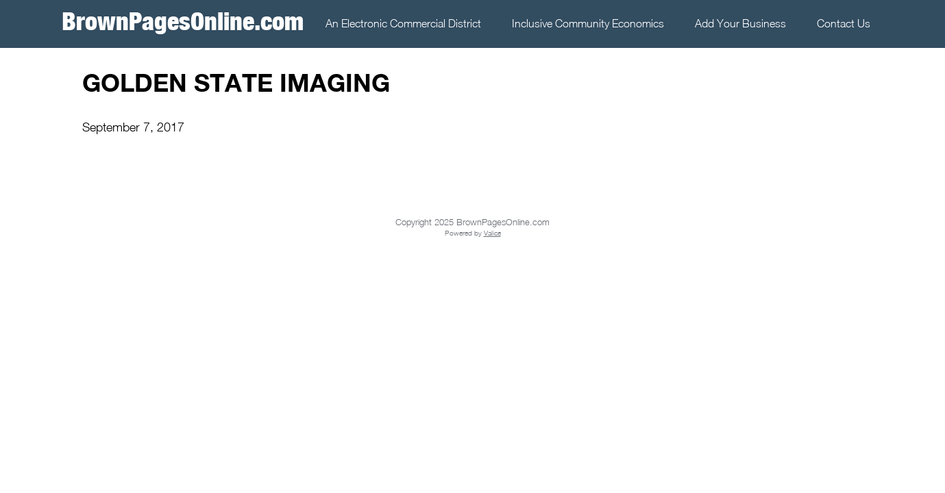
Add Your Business (740, 23)
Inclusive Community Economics (588, 23)
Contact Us (843, 23)
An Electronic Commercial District (403, 23)
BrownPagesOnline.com (183, 21)
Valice (492, 233)
